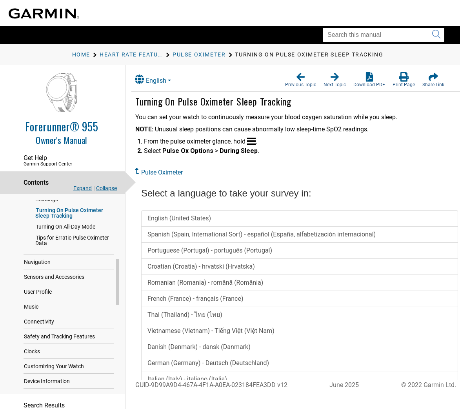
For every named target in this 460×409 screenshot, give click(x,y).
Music (31, 309)
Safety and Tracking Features (59, 339)
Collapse (106, 188)
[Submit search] (436, 35)
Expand (82, 188)
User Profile (38, 294)
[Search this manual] (383, 35)
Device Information (47, 383)
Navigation (37, 264)
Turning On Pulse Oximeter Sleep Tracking (69, 215)
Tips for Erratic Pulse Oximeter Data (72, 243)
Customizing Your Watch (54, 368)
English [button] (155, 79)
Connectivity (39, 324)
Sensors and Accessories (54, 279)
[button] (300, 80)
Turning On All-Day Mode (65, 229)
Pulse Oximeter (166, 172)
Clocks (32, 354)
